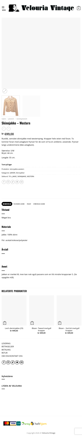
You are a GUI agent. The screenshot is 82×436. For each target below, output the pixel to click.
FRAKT (29, 204)
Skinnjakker (21, 119)
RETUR (4, 352)
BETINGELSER (8, 346)
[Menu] (4, 8)
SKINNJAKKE (21, 176)
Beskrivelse (7, 204)
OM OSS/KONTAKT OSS (12, 356)
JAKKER (11, 119)
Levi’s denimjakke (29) (14, 328)
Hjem (4, 119)
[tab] (7, 204)
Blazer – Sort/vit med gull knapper (69, 329)
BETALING (6, 349)
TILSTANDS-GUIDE (18, 204)
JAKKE (14, 176)
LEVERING (6, 343)
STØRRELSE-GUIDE (39, 204)
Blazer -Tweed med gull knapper (41, 329)
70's (10, 176)
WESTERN (30, 176)
